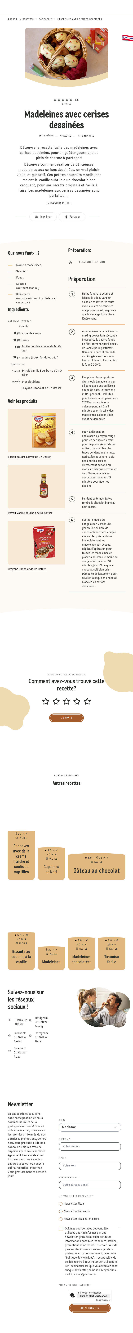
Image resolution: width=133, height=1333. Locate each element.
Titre (62, 1120)
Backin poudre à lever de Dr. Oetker (41, 348)
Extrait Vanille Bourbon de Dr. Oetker (41, 373)
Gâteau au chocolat (96, 836)
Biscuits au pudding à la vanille (21, 926)
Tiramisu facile (111, 926)
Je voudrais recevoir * (76, 1196)
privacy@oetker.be (84, 1274)
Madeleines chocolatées (81, 926)
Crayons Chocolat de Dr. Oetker (41, 388)
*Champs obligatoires (75, 1285)
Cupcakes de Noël (51, 836)
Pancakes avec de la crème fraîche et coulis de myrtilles (21, 836)
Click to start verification (93, 1296)
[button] (66, 94)
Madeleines (51, 926)
